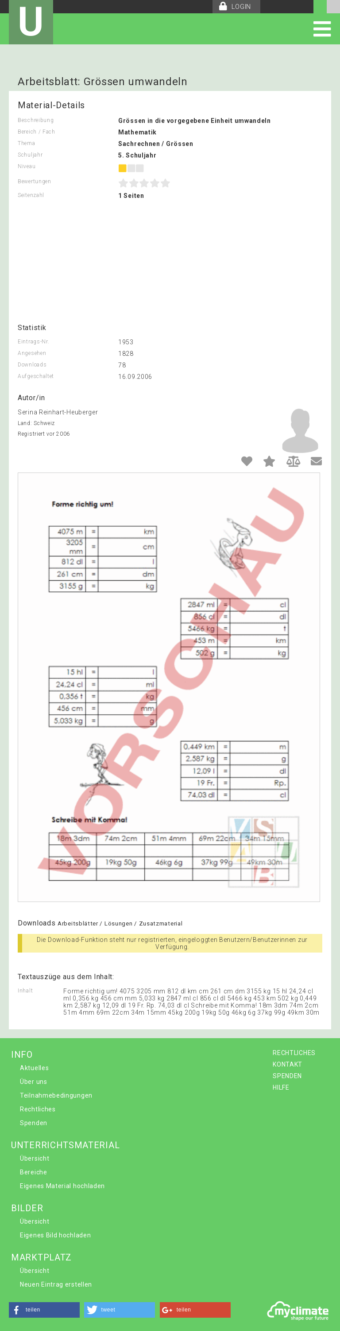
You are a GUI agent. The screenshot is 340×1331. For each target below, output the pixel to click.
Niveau (26, 166)
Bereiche (33, 1172)
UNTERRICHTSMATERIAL (65, 1145)
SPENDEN (287, 1075)
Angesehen (32, 353)
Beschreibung (36, 120)
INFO (22, 1054)
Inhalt (25, 991)
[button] (44, 1310)
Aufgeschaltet (36, 376)
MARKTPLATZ (41, 1257)
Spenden (33, 1122)
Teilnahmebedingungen (56, 1095)
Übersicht (34, 1158)
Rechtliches (38, 1109)
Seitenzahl (31, 195)
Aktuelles (34, 1067)
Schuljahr (30, 155)
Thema (26, 143)
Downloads (32, 365)
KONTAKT (287, 1064)
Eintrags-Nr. (33, 342)
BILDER (27, 1208)
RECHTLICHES (294, 1052)
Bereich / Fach (36, 132)
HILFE (281, 1087)
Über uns (33, 1081)
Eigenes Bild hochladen (55, 1235)
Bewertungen (34, 181)
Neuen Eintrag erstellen (56, 1284)
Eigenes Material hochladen (62, 1185)
